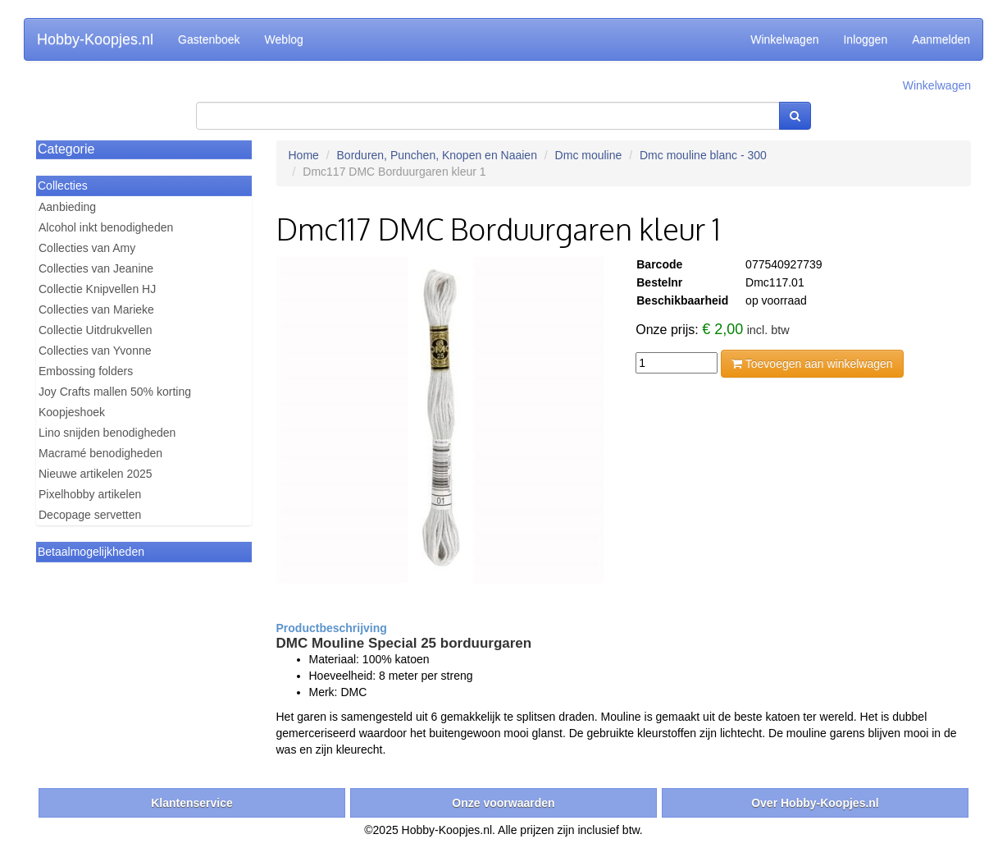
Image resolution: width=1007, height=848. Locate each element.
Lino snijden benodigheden (107, 432)
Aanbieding (67, 206)
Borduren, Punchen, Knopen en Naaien (437, 155)
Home (304, 155)
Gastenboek (209, 39)
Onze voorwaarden (503, 802)
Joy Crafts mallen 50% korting (115, 391)
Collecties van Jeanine (96, 268)
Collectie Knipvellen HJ (97, 289)
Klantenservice (192, 802)
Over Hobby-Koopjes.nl (815, 802)
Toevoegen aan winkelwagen (811, 363)
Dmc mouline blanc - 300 (703, 155)
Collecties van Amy (87, 247)
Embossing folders (86, 371)
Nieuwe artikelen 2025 (96, 473)
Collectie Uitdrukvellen (96, 330)
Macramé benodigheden (100, 453)
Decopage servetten (90, 514)
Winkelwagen (784, 39)
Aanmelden (941, 39)
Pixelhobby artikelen (90, 494)
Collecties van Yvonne (95, 350)
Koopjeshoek (72, 412)
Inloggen (865, 39)
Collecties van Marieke (96, 309)
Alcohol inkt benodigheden (106, 227)
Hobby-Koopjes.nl (95, 39)
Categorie (66, 149)
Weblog (284, 39)
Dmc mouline (588, 155)
